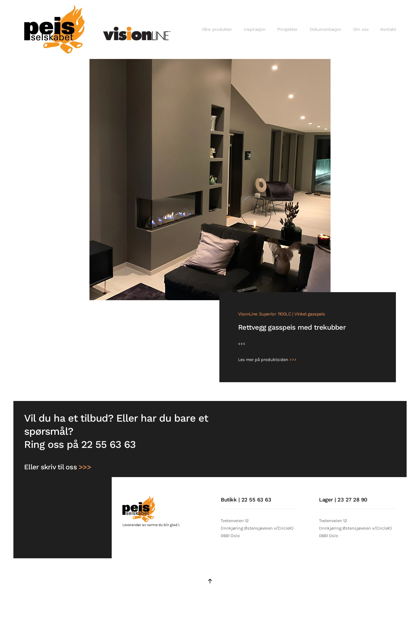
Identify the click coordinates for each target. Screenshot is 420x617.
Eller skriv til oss (57, 467)
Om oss (361, 29)
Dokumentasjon (325, 29)
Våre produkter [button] (217, 29)
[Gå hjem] (98, 29)
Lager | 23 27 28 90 (343, 499)
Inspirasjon (254, 29)
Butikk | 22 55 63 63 (246, 499)
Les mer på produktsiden (267, 359)
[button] (210, 581)
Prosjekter (287, 29)
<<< (241, 343)
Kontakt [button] (388, 29)
